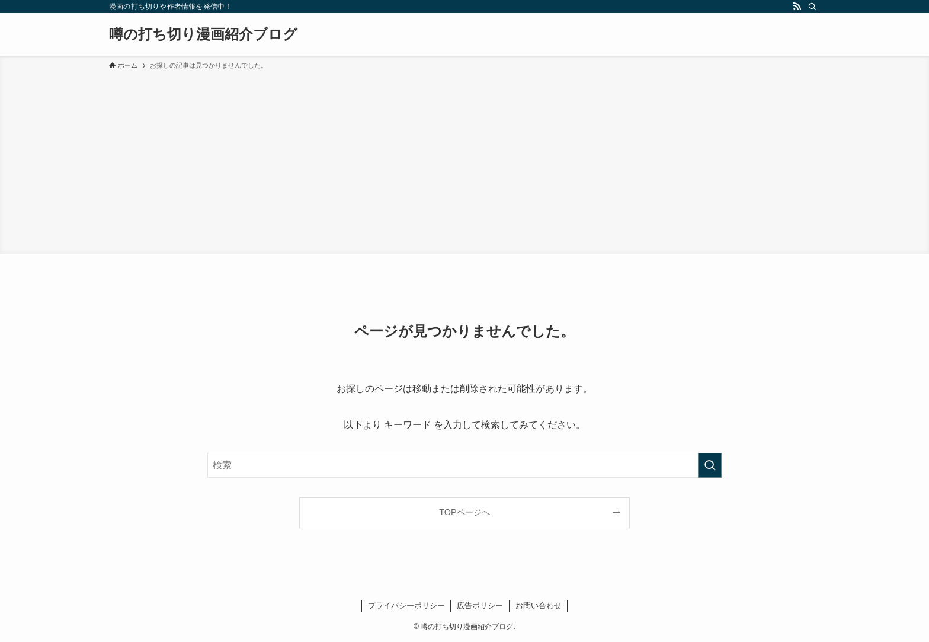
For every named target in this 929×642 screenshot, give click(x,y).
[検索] (812, 6)
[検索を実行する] (710, 465)
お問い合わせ (538, 605)
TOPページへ (464, 512)
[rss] (797, 6)
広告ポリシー (480, 605)
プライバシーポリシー (406, 605)
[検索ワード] (464, 465)
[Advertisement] (464, 160)
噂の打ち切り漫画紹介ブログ (203, 34)
